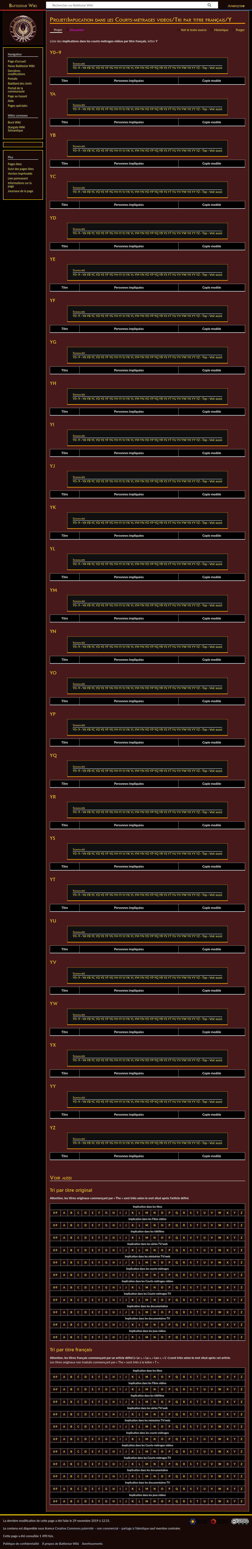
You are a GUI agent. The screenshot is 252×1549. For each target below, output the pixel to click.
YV (179, 67)
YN (142, 67)
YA (84, 67)
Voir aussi (215, 67)
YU (174, 67)
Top (204, 67)
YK (128, 67)
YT (169, 67)
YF (107, 67)
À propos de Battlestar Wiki (60, 1543)
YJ (123, 67)
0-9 (55, 1212)
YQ (156, 67)
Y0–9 (76, 67)
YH (116, 67)
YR (161, 67)
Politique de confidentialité (21, 1543)
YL (132, 67)
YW (183, 67)
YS (165, 67)
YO (147, 67)
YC (93, 67)
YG (111, 67)
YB (89, 67)
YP (152, 67)
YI (120, 67)
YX (189, 67)
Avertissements (92, 1543)
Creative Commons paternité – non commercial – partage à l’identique (102, 1528)
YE (102, 67)
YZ (198, 67)
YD (98, 67)
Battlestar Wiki (23, 5)
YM (137, 67)
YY (193, 67)
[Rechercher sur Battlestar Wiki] (132, 5)
